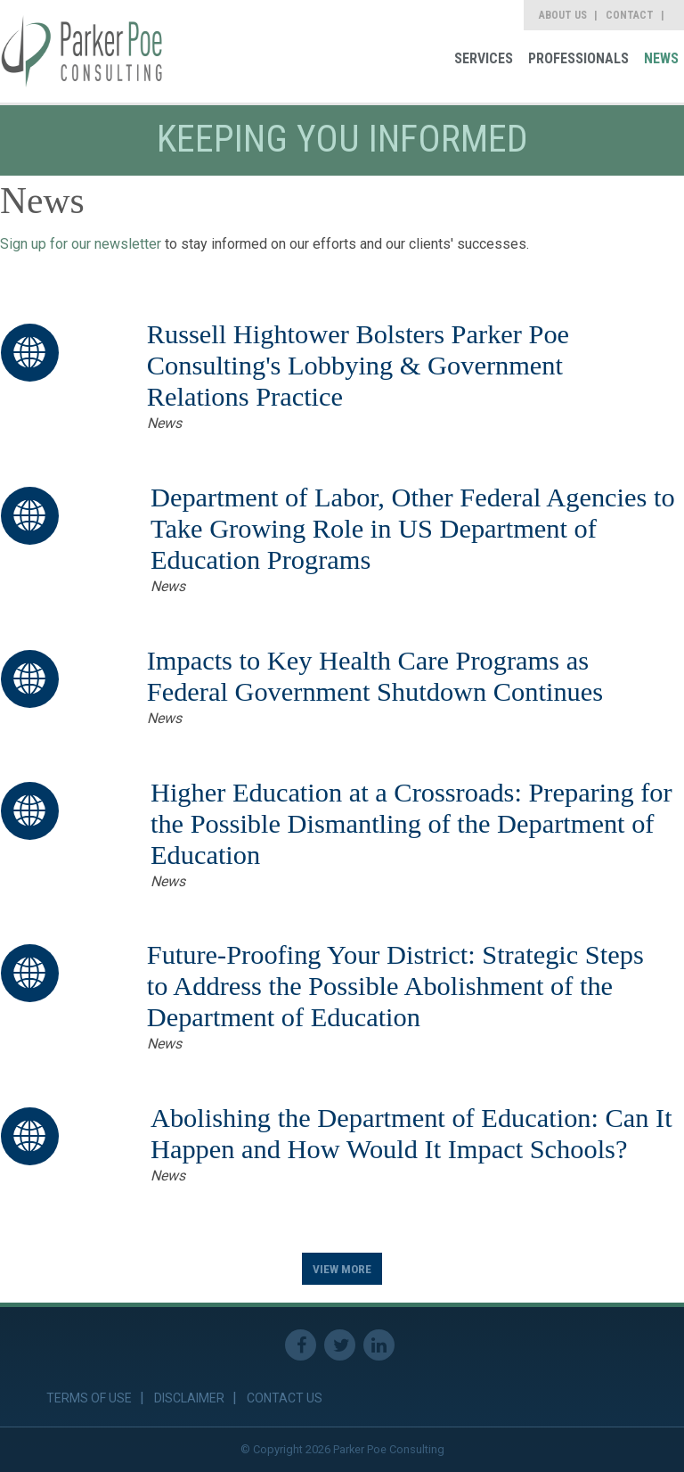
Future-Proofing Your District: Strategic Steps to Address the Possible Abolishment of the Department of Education (395, 986)
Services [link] (483, 58)
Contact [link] (630, 15)
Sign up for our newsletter (80, 243)
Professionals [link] (578, 58)
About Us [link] (563, 15)
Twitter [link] (339, 1345)
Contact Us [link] (284, 1398)
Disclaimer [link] (189, 1398)
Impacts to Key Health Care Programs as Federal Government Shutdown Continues (375, 676)
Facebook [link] (300, 1345)
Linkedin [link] (379, 1345)
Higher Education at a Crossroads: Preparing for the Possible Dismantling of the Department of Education (411, 823)
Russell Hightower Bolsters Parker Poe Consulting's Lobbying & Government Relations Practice (358, 365)
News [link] (661, 58)
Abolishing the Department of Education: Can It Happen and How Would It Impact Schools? (411, 1133)
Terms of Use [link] (89, 1398)
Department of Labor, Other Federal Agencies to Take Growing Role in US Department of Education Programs (413, 528)
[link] (82, 51)
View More (342, 1269)
